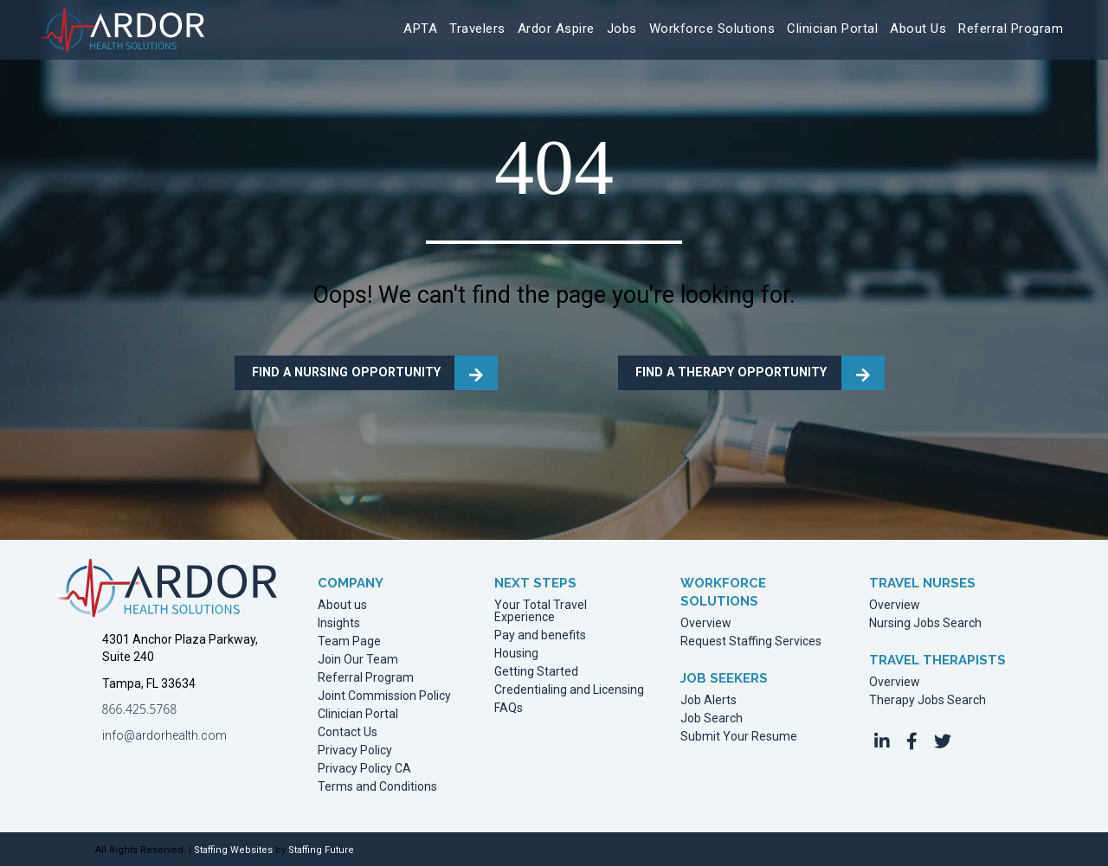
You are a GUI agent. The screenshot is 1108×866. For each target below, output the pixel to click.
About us (342, 605)
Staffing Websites (233, 850)
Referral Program (366, 677)
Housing (516, 653)
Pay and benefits (540, 635)
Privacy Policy (355, 750)
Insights (339, 623)
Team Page (349, 641)
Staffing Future (321, 850)
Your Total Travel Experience (540, 611)
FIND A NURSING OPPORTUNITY (344, 372)
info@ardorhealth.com (164, 735)
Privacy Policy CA (364, 768)
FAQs (508, 708)
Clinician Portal (358, 714)
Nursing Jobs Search (925, 623)
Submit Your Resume (738, 736)
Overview (705, 623)
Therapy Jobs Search (927, 700)
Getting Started (536, 671)
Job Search (711, 718)
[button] (882, 741)
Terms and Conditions (377, 786)
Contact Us (347, 732)
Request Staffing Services (750, 641)
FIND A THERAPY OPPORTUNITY (728, 372)
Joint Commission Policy (384, 696)
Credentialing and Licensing (569, 689)
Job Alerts (708, 700)
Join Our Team (358, 659)
